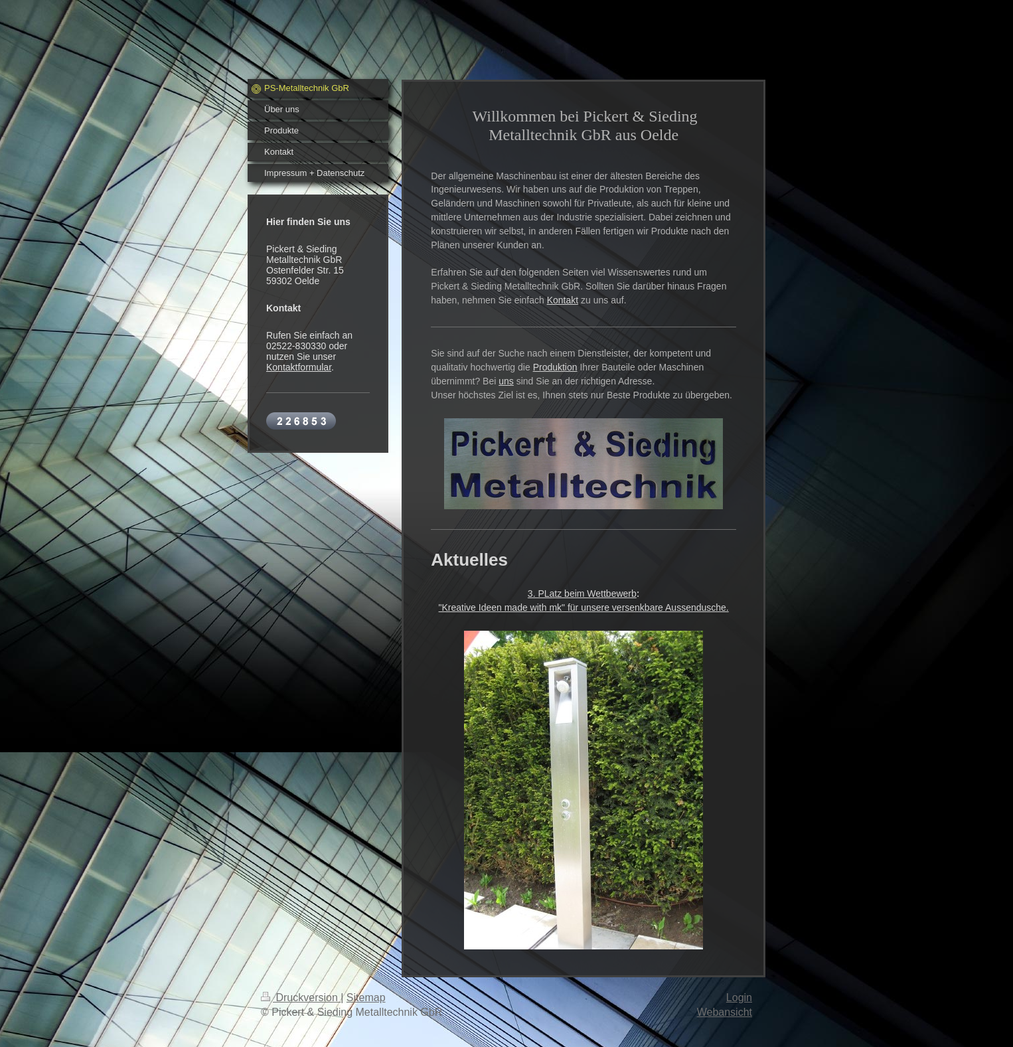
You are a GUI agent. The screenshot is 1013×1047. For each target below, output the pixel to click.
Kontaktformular (298, 367)
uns (506, 381)
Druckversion (301, 997)
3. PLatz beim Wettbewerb (582, 593)
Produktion (555, 367)
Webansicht (724, 1012)
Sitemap (366, 997)
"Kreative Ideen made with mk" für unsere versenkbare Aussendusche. (584, 607)
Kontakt (562, 300)
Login (739, 997)
